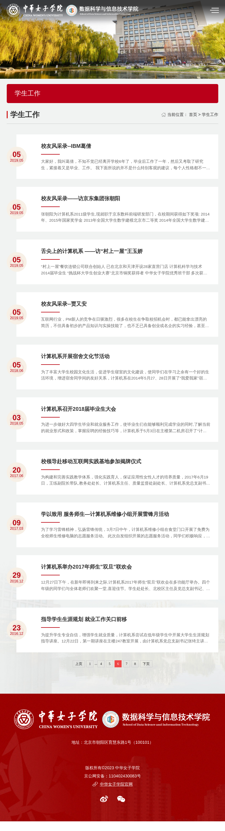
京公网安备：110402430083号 (112, 785)
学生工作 (210, 114)
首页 (193, 114)
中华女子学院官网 (116, 793)
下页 (146, 673)
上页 (78, 673)
